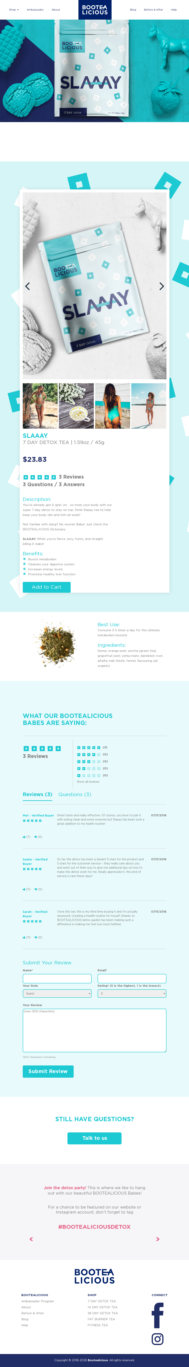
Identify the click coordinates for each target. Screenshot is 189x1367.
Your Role (30, 985)
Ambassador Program (37, 1301)
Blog (133, 10)
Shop (14, 10)
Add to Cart (46, 587)
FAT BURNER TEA (101, 1319)
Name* (28, 970)
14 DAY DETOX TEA (103, 1307)
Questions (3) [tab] (74, 794)
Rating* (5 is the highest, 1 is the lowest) (129, 985)
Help (174, 10)
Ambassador (35, 10)
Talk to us (94, 1138)
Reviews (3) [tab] (37, 794)
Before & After (153, 10)
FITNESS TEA (98, 1325)
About (56, 10)
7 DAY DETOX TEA (102, 1301)
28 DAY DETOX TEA (103, 1313)
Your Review (32, 1005)
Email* (102, 970)
